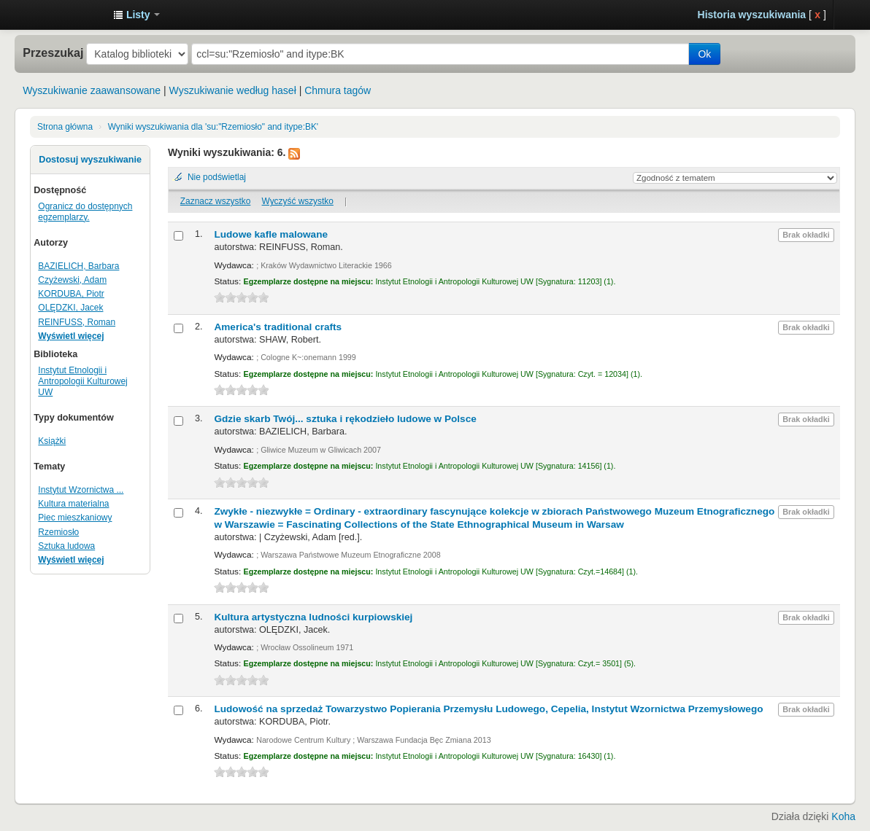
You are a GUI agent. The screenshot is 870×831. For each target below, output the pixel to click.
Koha (843, 816)
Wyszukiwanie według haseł (232, 90)
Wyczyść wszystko (298, 201)
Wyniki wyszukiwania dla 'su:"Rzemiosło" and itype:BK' (213, 127)
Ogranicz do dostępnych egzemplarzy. (85, 211)
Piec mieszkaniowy (75, 517)
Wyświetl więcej (71, 336)
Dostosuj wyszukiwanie (90, 160)
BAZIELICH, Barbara (78, 266)
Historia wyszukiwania (752, 14)
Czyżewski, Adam (72, 280)
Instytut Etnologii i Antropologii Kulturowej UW (65, 14)
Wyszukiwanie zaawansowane (92, 90)
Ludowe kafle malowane (271, 234)
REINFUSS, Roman (76, 322)
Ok (704, 54)
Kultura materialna (73, 504)
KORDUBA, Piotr (71, 294)
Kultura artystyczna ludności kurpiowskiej (313, 617)
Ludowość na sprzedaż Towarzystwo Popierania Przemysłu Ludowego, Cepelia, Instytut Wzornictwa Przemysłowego (488, 708)
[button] (136, 14)
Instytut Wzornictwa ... (80, 490)
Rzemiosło (58, 532)
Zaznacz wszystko (215, 201)
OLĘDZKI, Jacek (70, 308)
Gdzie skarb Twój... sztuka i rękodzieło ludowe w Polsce (345, 418)
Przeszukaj (53, 52)
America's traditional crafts (278, 326)
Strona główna (65, 127)
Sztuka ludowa (66, 546)
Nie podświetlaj (217, 177)
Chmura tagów (337, 90)
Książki (52, 441)
